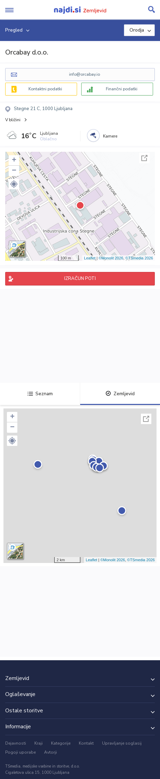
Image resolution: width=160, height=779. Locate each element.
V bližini (12, 120)
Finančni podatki (121, 89)
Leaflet (89, 258)
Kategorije (60, 743)
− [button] (14, 171)
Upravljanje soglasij (122, 743)
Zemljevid (120, 393)
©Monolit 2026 (111, 258)
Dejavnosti (15, 743)
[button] (14, 184)
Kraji (38, 743)
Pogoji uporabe (20, 752)
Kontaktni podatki (45, 89)
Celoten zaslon (144, 158)
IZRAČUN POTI (80, 278)
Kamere (110, 136)
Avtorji (50, 752)
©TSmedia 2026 (139, 258)
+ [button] (14, 160)
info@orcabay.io (84, 74)
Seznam (40, 393)
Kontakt (86, 743)
